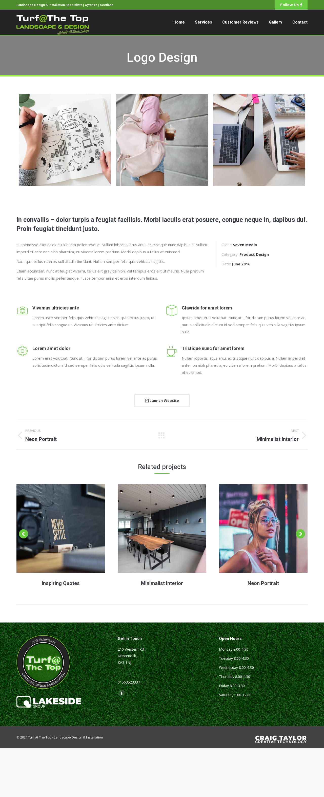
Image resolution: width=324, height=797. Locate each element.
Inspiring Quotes (61, 583)
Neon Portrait (263, 583)
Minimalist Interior (162, 583)
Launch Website (162, 400)
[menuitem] (179, 22)
